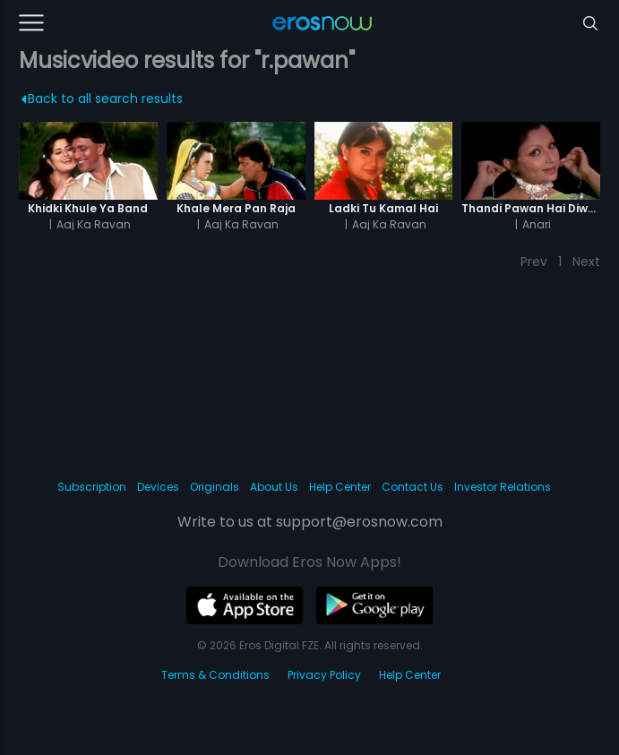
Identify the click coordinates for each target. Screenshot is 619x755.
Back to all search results (102, 98)
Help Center (340, 486)
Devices (158, 486)
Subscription (91, 486)
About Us (274, 486)
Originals (214, 486)
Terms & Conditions (215, 674)
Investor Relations (502, 486)
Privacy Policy (324, 674)
